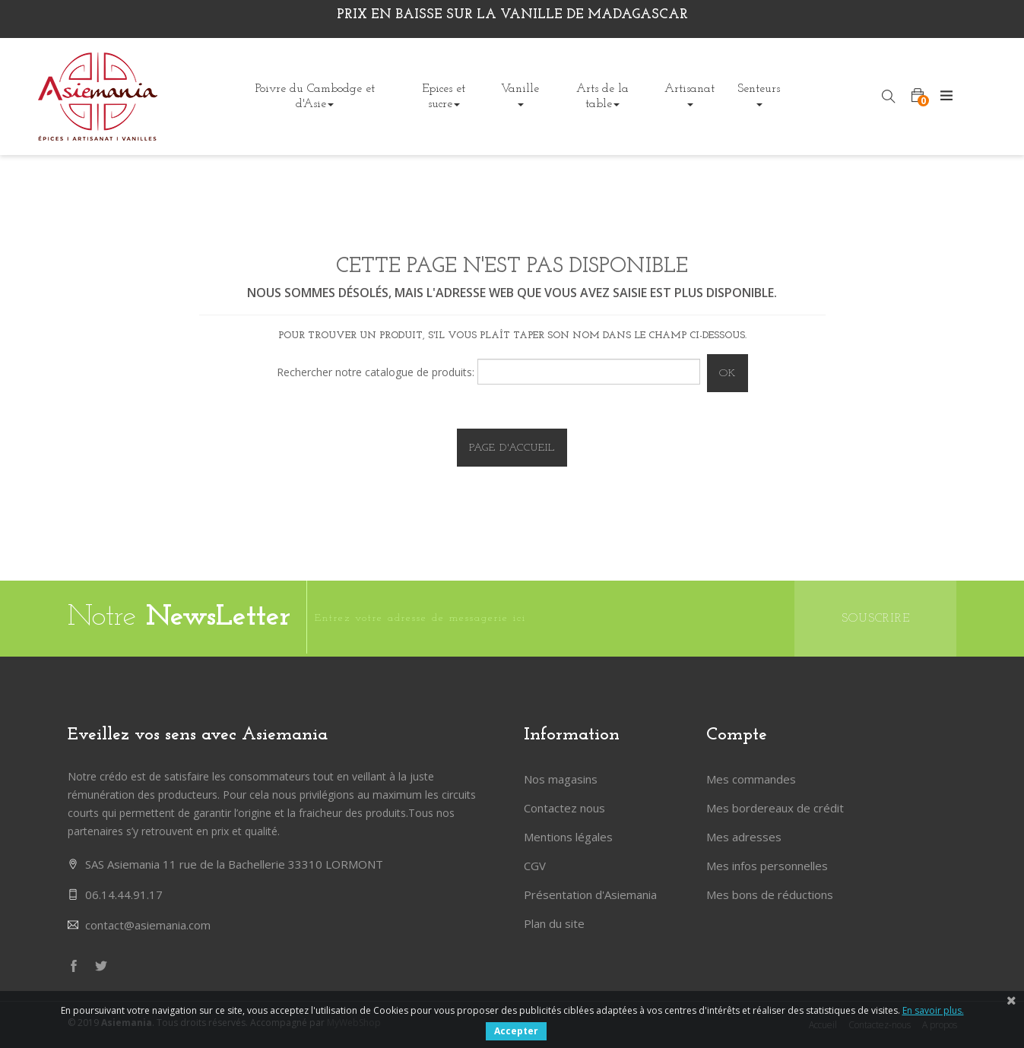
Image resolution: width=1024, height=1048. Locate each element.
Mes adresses (743, 836)
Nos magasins (561, 779)
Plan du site (554, 923)
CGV (535, 865)
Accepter (516, 1030)
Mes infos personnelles (767, 865)
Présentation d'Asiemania (590, 894)
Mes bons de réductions (769, 894)
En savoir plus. (933, 1010)
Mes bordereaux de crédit (775, 807)
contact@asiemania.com (148, 924)
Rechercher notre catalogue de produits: (375, 372)
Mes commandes (751, 779)
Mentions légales (568, 836)
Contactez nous (564, 807)
